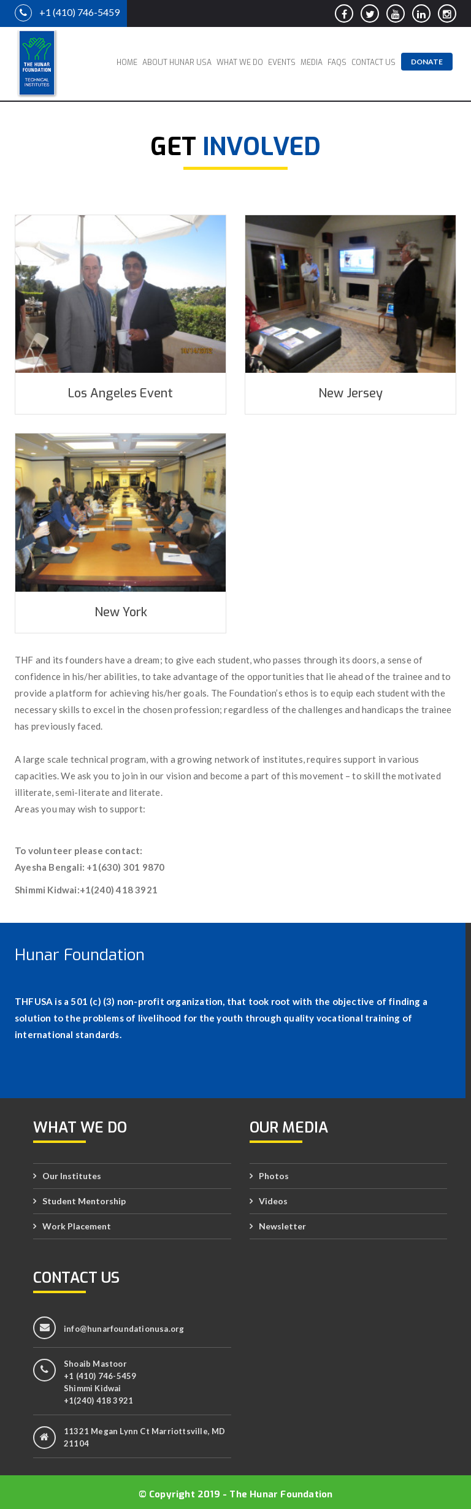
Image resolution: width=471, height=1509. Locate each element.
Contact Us (373, 62)
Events (282, 62)
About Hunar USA (177, 62)
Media (312, 62)
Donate (427, 61)
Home (127, 62)
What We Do (239, 62)
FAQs (337, 62)
